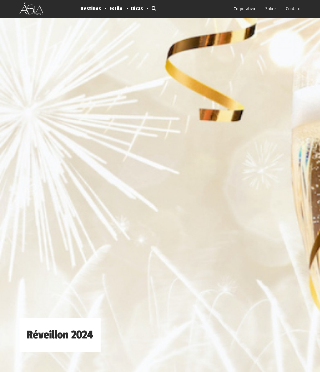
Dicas (137, 8)
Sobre (270, 8)
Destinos (90, 8)
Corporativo (244, 8)
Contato (293, 8)
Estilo (116, 8)
